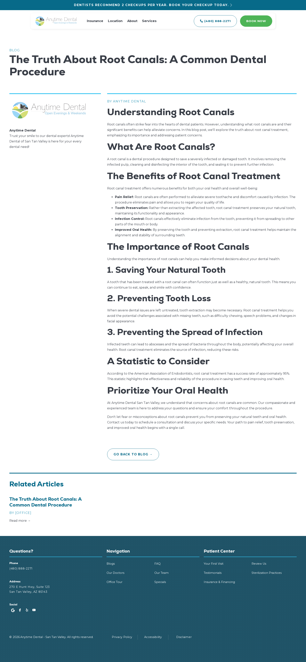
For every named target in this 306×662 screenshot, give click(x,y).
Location (115, 21)
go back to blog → (133, 454)
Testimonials (212, 573)
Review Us (259, 563)
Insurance (95, 21)
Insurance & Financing (219, 582)
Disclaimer (184, 637)
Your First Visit (213, 563)
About (132, 21)
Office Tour (114, 582)
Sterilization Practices (267, 573)
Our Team (161, 573)
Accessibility (153, 637)
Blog (14, 50)
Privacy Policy (122, 637)
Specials (160, 582)
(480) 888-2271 (21, 568)
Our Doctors (115, 573)
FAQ (157, 563)
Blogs (111, 563)
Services (149, 21)
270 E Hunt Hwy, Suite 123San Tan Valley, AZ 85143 (29, 589)
